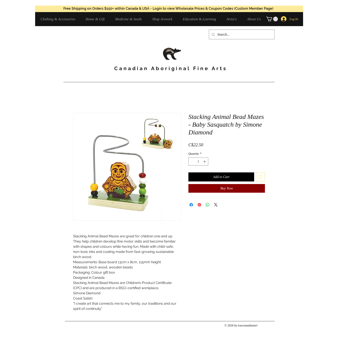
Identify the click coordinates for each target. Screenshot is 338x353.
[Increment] (205, 161)
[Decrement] (191, 161)
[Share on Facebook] (191, 204)
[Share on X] (215, 204)
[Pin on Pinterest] (199, 204)
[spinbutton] (198, 161)
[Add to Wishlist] (260, 176)
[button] (59, 19)
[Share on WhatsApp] (207, 204)
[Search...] (241, 34)
